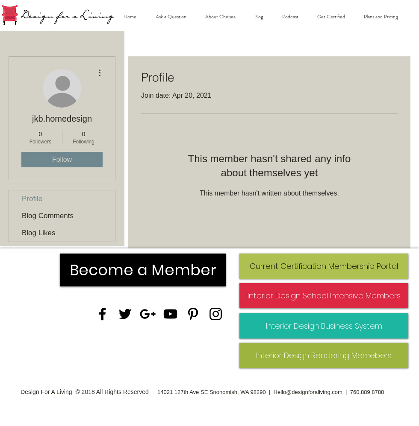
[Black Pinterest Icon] (193, 314)
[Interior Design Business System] (323, 325)
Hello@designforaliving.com (308, 392)
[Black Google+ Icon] (147, 314)
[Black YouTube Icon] (170, 314)
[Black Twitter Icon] (125, 314)
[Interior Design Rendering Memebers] (323, 355)
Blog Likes (38, 233)
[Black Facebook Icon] (102, 314)
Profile (32, 199)
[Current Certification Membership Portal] (323, 266)
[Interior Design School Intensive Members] (323, 295)
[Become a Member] (143, 270)
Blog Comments (48, 216)
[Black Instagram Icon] (215, 314)
